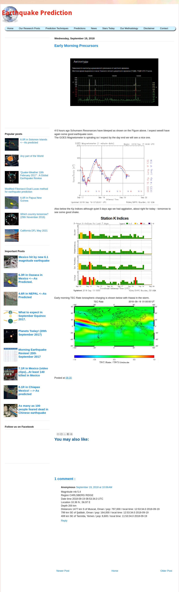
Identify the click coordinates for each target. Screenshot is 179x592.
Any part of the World (32, 156)
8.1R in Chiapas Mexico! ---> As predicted (29, 390)
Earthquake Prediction (37, 12)
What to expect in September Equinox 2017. (32, 316)
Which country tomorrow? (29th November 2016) (34, 216)
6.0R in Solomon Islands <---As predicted (33, 141)
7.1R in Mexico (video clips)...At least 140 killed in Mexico (33, 372)
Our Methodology (129, 28)
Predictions (79, 28)
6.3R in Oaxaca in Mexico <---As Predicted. (30, 278)
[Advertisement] (114, 118)
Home (10, 28)
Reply (64, 520)
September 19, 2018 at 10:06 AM (94, 487)
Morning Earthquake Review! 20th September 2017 (32, 353)
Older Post (166, 570)
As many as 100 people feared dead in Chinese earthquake (33, 409)
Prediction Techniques (56, 28)
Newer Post (62, 570)
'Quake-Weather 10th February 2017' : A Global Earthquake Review (34, 175)
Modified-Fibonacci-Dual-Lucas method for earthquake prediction (26, 190)
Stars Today (108, 28)
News (94, 28)
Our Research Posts (29, 28)
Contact (164, 28)
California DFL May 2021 (34, 230)
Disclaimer (149, 28)
